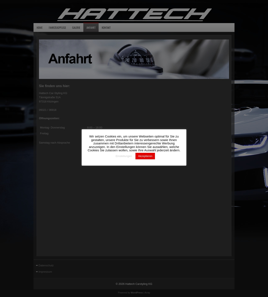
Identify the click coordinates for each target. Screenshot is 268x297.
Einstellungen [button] (124, 156)
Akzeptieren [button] (145, 156)
